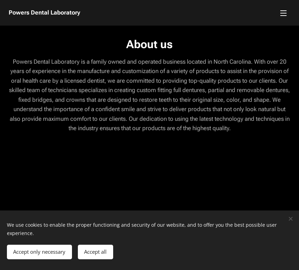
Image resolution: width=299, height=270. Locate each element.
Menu (283, 13)
